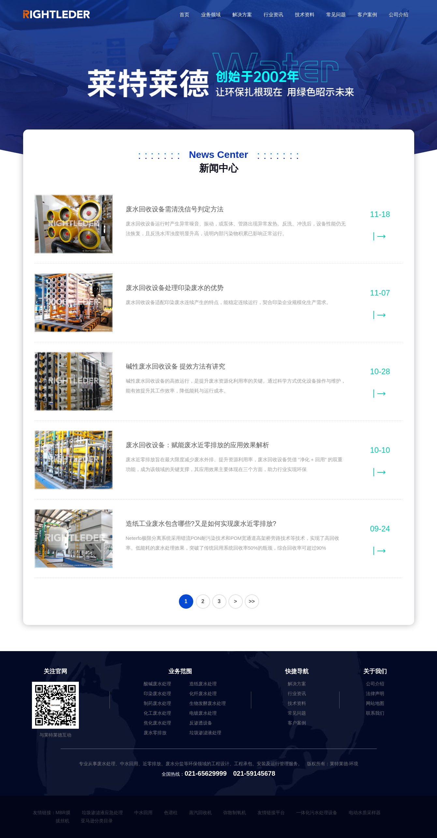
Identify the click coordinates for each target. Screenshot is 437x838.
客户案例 (367, 14)
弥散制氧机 (234, 812)
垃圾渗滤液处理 (205, 732)
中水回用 (143, 812)
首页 (184, 14)
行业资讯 (273, 14)
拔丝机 (62, 820)
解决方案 (242, 14)
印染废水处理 (157, 693)
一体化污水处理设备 (316, 812)
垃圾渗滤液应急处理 (102, 812)
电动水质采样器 (365, 812)
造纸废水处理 (203, 683)
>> (252, 601)
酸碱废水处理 (157, 683)
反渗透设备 (200, 722)
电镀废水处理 (203, 713)
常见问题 (336, 14)
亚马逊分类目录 (97, 820)
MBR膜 (63, 812)
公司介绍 (398, 14)
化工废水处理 (157, 713)
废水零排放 (155, 732)
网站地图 (375, 703)
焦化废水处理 (157, 722)
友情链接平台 (271, 812)
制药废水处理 (157, 703)
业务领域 (211, 14)
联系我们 (375, 713)
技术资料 (304, 14)
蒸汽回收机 (200, 812)
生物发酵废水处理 (207, 703)
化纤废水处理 (203, 693)
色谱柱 (171, 812)
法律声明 (375, 693)
